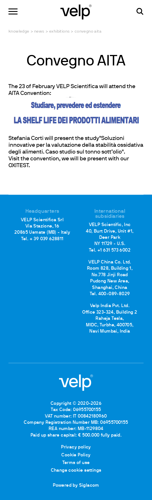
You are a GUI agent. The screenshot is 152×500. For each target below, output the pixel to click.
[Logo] (76, 11)
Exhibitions (59, 31)
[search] (140, 11)
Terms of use (76, 463)
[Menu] (13, 11)
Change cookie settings (76, 471)
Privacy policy (76, 447)
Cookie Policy (75, 455)
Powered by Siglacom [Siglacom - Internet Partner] (76, 486)
